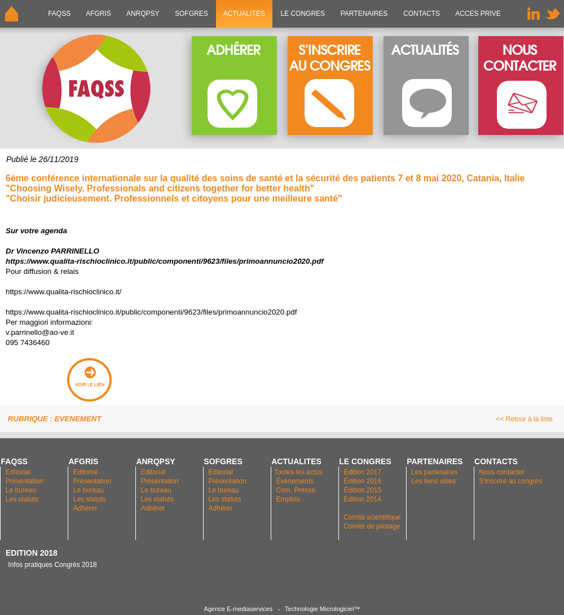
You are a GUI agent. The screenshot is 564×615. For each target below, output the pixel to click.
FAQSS (59, 14)
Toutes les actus (298, 472)
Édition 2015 (362, 490)
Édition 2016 (362, 481)
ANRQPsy (143, 14)
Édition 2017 (362, 472)
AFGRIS (99, 14)
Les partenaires (433, 472)
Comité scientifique (371, 517)
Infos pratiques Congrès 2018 (51, 565)
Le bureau (21, 490)
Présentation (24, 481)
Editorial (18, 472)
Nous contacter (502, 472)
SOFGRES (191, 14)
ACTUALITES (244, 14)
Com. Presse (295, 490)
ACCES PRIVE (478, 14)
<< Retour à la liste (524, 419)
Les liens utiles (433, 481)
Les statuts (22, 499)
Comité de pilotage (371, 526)
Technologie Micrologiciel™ (322, 608)
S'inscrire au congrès (510, 481)
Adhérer (86, 508)
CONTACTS (422, 14)
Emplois (288, 499)
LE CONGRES (303, 14)
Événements (295, 481)
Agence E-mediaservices (238, 608)
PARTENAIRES (363, 14)
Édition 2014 (362, 499)
